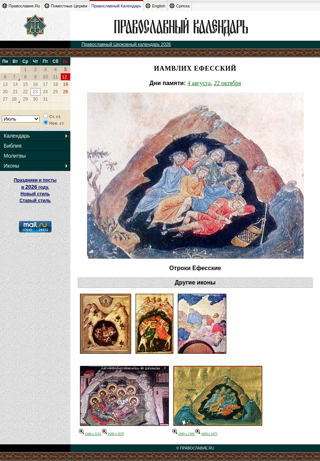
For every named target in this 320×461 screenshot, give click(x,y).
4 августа (199, 83)
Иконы (11, 166)
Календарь (17, 136)
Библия (12, 146)
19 (65, 84)
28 (14, 99)
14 (15, 84)
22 (25, 91)
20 (5, 91)
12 (64, 77)
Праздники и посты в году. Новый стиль (35, 187)
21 (15, 91)
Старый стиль (35, 200)
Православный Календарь (116, 6)
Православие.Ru (21, 6)
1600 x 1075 (206, 433)
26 (65, 91)
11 (55, 77)
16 (35, 84)
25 (55, 91)
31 (45, 99)
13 (5, 84)
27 (5, 99)
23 (35, 91)
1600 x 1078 (113, 433)
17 (45, 84)
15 (25, 84)
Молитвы (15, 156)
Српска (179, 6)
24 (45, 91)
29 (25, 99)
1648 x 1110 (90, 433)
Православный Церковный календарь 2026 (126, 44)
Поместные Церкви (65, 6)
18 (55, 84)
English (155, 6)
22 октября (227, 83)
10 (45, 77)
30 (35, 99)
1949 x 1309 (183, 433)
